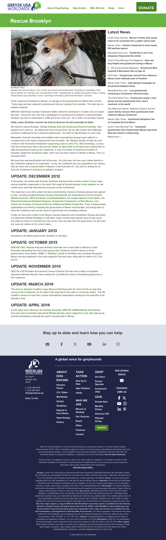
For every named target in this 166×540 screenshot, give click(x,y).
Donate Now (101, 402)
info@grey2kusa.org (34, 393)
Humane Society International (52, 195)
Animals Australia (31, 137)
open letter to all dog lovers (76, 147)
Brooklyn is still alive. (44, 218)
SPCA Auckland (38, 198)
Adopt (79, 393)
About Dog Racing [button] (58, 8)
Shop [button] (112, 8)
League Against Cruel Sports (85, 198)
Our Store (100, 377)
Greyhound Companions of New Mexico (72, 201)
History (60, 422)
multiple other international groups (63, 137)
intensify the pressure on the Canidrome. (54, 187)
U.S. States (62, 392)
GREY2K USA (18, 112)
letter (91, 160)
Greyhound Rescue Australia (81, 127)
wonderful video (40, 153)
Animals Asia (54, 127)
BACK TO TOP (31, 398)
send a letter (82, 181)
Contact (80, 434)
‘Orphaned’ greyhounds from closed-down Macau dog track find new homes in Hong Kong (132, 130)
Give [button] (121, 8)
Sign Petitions (83, 388)
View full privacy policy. (83, 467)
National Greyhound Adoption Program (31, 201)
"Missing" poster (56, 253)
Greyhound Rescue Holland (46, 204)
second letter (37, 166)
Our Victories (82, 416)
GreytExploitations (56, 198)
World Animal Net (74, 204)
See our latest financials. (115, 454)
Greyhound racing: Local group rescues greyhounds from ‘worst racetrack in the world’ (132, 101)
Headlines (62, 406)
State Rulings (63, 418)
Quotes (60, 401)
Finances (80, 430)
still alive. (63, 236)
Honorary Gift (102, 414)
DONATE (101, 428)
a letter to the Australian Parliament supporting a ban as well (42, 144)
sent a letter (80, 271)
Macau (44, 101)
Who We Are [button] (98, 8)
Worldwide (62, 397)
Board (79, 421)
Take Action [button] (79, 8)
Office (79, 425)
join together (90, 184)
